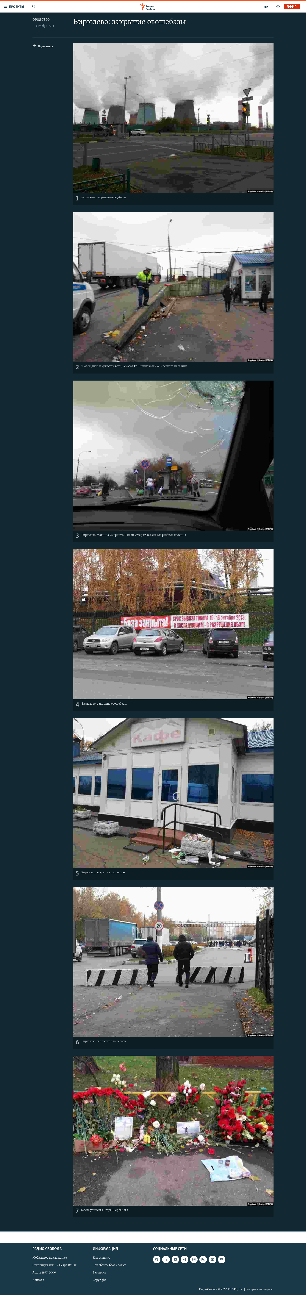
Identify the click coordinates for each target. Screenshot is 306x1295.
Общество (41, 20)
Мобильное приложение (49, 1258)
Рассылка (99, 1272)
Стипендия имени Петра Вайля (54, 1265)
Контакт (38, 1280)
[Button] (43, 47)
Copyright (99, 1280)
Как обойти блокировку (109, 1265)
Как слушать (101, 1258)
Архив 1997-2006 (44, 1272)
